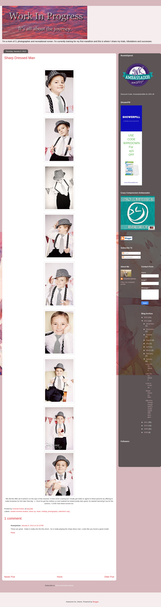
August (149, 340)
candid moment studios (19, 511)
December (150, 324)
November (150, 329)
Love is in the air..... (149, 385)
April (148, 347)
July (148, 343)
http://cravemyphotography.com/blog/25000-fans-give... (149, 409)
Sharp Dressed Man (149, 394)
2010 (146, 426)
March (148, 350)
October (149, 335)
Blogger (95, 602)
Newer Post (9, 577)
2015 (146, 317)
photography (52, 511)
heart (39, 511)
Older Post (109, 577)
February (149, 354)
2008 (146, 432)
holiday (44, 511)
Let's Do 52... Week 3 (149, 367)
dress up (32, 511)
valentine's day (64, 511)
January (149, 359)
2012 (146, 321)
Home (60, 577)
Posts (125, 253)
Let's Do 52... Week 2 (149, 377)
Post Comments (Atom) (64, 585)
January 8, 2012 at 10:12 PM (32, 526)
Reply (13, 533)
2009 (146, 429)
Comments (127, 257)
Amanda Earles (129, 279)
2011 (146, 422)
